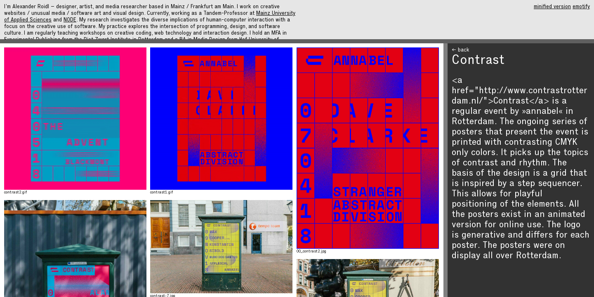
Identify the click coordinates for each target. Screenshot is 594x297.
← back (460, 50)
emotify (581, 7)
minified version (552, 7)
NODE (70, 20)
